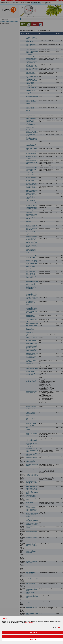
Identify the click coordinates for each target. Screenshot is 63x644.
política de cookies (29, 622)
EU (59, 627)
